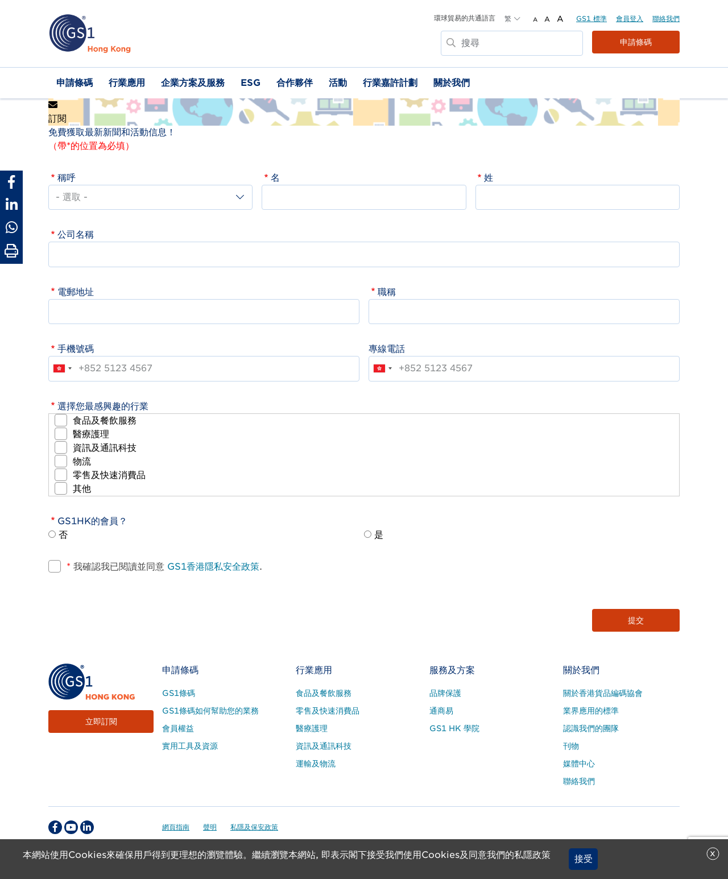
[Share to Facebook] (11, 182)
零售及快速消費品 (109, 475)
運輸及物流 (316, 763)
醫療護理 (91, 434)
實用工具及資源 (190, 746)
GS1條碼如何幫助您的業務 (210, 710)
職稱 (387, 292)
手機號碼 (75, 348)
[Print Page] (11, 251)
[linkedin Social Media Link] (87, 827)
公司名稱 (75, 234)
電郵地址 (75, 292)
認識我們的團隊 (591, 728)
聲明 (210, 827)
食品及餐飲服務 (104, 420)
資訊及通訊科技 (104, 447)
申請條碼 (636, 42)
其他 (82, 488)
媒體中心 (579, 763)
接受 (583, 858)
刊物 (571, 746)
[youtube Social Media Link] (71, 827)
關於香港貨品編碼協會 (603, 693)
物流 (82, 461)
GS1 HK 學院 (454, 728)
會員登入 (629, 18)
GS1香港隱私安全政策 (211, 566)
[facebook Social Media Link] (55, 827)
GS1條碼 (178, 693)
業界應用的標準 (591, 710)
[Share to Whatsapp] (11, 227)
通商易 (441, 710)
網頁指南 (175, 827)
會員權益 (178, 728)
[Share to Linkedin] (11, 204)
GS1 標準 (591, 18)
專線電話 (387, 348)
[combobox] (62, 368)
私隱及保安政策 (254, 827)
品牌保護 (445, 693)
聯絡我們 (666, 18)
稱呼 (66, 177)
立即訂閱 (101, 721)
